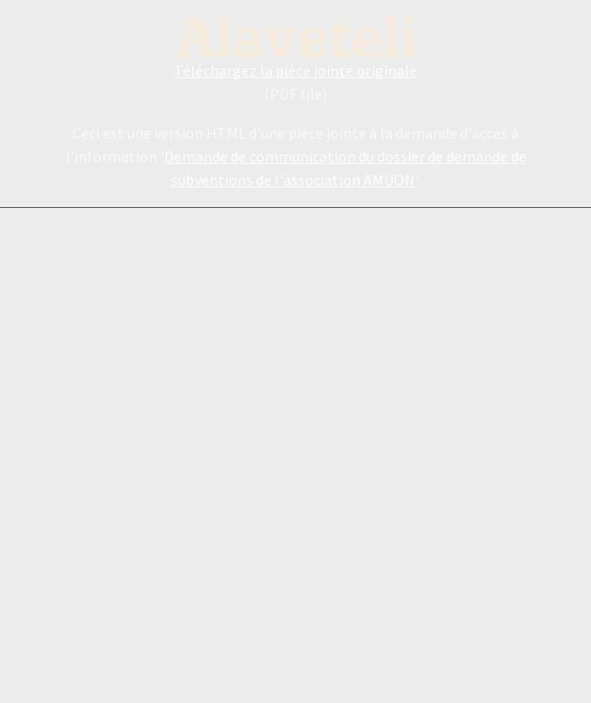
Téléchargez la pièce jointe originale (295, 70)
